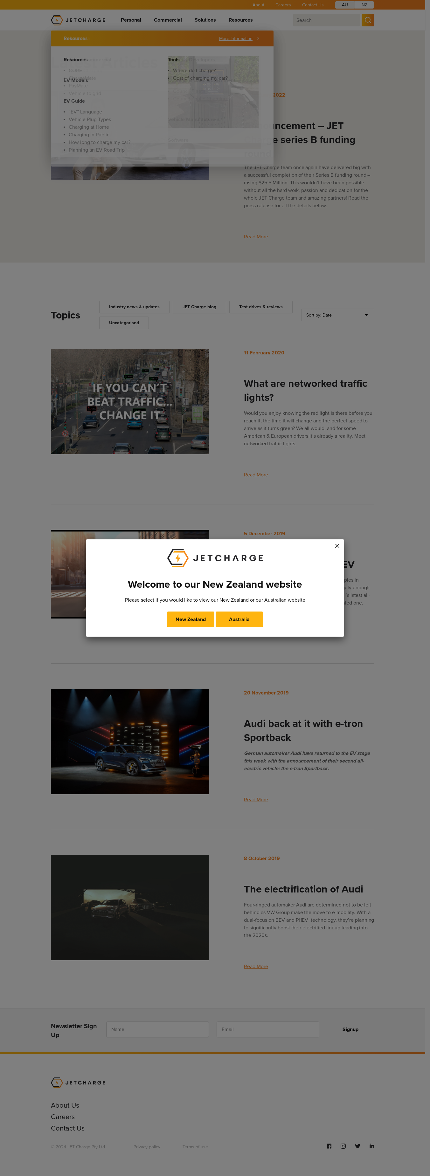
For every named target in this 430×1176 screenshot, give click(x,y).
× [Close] (337, 545)
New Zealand (191, 619)
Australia (239, 619)
